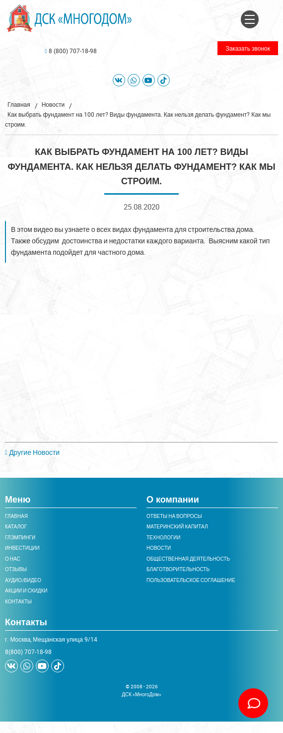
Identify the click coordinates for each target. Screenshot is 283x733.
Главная (18, 104)
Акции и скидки (26, 590)
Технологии (163, 537)
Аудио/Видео (23, 580)
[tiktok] (163, 80)
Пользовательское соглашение (190, 580)
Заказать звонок (247, 48)
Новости (53, 104)
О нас (12, 558)
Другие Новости (32, 452)
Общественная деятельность (188, 558)
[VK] (119, 80)
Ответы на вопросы (174, 516)
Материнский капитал (177, 526)
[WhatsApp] (134, 80)
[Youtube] (148, 80)
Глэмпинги (20, 537)
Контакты (18, 601)
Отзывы (16, 569)
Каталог (16, 526)
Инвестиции (22, 547)
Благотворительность (178, 569)
